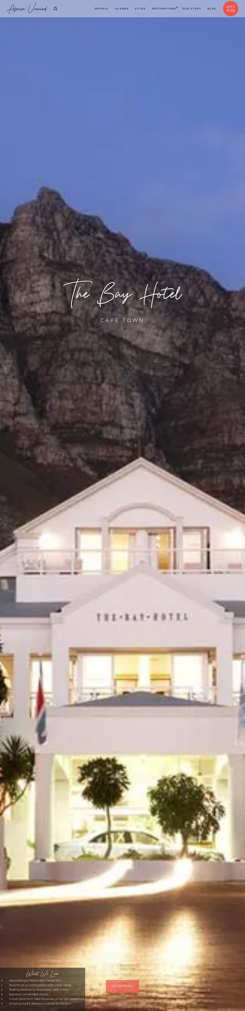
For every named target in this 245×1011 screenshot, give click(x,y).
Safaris (101, 8)
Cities (140, 8)
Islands (122, 8)
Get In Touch (122, 986)
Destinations (164, 8)
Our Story (192, 8)
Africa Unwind (27, 8)
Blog (211, 8)
